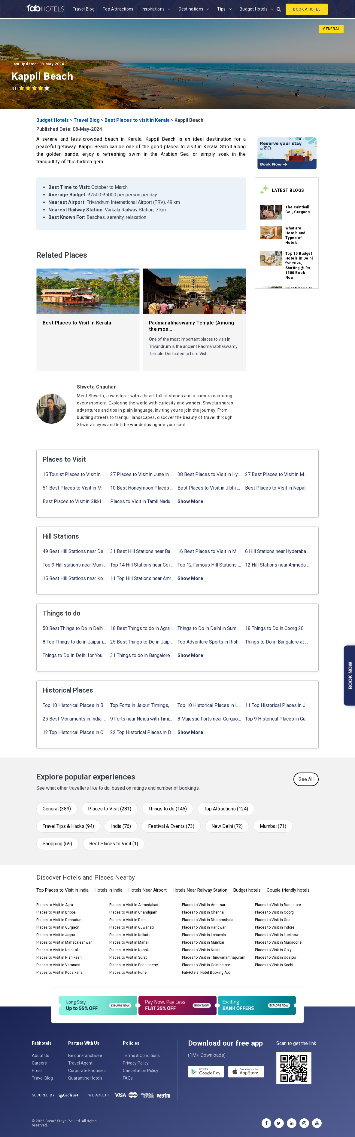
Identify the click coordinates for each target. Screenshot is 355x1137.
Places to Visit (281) (109, 809)
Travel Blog (84, 9)
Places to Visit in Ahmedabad (133, 905)
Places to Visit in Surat (128, 957)
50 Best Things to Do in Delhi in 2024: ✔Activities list (75, 628)
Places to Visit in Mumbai (203, 942)
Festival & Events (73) (171, 826)
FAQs (128, 1078)
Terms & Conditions (141, 1055)
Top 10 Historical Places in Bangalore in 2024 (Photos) (75, 705)
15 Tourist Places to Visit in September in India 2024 (75, 474)
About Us (40, 1055)
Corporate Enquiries (87, 1070)
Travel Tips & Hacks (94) (68, 826)
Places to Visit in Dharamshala (207, 920)
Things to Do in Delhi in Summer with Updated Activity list (209, 628)
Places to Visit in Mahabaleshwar (64, 942)
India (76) (121, 826)
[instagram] (304, 1123)
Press (37, 1070)
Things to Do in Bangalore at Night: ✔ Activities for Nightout (277, 642)
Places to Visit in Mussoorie (278, 942)
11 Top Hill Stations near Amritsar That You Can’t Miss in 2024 (142, 578)
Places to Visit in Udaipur (275, 957)
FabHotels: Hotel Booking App (206, 972)
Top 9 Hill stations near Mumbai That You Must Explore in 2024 (75, 565)
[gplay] (206, 1072)
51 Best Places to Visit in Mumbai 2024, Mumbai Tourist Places (75, 488)
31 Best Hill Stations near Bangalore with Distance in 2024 (142, 551)
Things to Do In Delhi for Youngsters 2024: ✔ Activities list (75, 655)
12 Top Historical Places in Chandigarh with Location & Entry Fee (75, 732)
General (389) (57, 809)
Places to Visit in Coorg (274, 912)
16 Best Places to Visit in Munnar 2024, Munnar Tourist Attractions (209, 551)
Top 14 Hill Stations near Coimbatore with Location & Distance (142, 565)
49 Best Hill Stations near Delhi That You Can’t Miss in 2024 (75, 551)
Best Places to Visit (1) (113, 844)
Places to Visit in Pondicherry (133, 965)
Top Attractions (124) (226, 809)
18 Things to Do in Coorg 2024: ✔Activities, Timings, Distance (277, 628)
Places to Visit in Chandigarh (133, 912)
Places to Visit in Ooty (273, 950)
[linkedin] (291, 1123)
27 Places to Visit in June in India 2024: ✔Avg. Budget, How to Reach (142, 474)
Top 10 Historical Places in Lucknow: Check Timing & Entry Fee (209, 705)
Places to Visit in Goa (272, 920)
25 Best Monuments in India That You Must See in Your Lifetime (75, 719)
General (331, 29)
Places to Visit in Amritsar (203, 905)
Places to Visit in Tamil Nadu (140, 501)
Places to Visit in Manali (129, 942)
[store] (246, 1072)
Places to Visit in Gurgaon (57, 927)
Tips (221, 9)
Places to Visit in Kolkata (129, 935)
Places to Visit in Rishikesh (59, 957)
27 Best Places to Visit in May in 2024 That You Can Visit (277, 474)
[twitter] (279, 1123)
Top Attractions (118, 9)
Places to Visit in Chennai (203, 912)
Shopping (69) (57, 844)
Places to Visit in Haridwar (204, 927)
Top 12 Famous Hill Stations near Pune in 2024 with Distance (209, 565)
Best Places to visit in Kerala (137, 120)
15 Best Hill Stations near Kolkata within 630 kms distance (75, 578)
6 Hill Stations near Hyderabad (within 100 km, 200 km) (277, 551)
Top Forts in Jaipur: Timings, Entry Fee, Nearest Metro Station (142, 705)
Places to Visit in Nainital (57, 950)
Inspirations (153, 9)
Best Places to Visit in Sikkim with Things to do (75, 501)
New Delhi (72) (227, 826)
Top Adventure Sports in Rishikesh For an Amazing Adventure (209, 642)
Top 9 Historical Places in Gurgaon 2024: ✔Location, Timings (277, 719)
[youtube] (317, 1123)
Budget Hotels (254, 9)
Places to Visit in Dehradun (58, 920)
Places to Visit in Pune (128, 972)
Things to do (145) (167, 809)
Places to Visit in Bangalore (278, 905)
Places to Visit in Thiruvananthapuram (213, 957)
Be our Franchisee (85, 1055)
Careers (39, 1063)
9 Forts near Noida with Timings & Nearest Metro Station (142, 719)
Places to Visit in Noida (201, 950)
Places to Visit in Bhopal (56, 912)
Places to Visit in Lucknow (277, 935)
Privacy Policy (136, 1063)
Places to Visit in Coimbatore (206, 965)
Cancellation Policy (140, 1070)
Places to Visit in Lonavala (204, 935)
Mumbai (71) (273, 826)
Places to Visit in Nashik (129, 950)
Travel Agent (80, 1063)
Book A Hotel (306, 9)
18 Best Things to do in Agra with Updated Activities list (142, 628)
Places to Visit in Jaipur (55, 935)
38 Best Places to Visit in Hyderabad (209, 474)
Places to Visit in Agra (54, 905)
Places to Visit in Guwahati (131, 927)
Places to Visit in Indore (274, 927)
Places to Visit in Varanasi (58, 965)
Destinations (191, 9)
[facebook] (266, 1123)
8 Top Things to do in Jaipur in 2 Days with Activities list (75, 642)
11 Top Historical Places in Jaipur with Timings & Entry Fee (277, 705)
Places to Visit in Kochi (274, 965)
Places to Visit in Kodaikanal (59, 972)
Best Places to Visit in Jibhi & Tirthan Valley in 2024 (209, 488)
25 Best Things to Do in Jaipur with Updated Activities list (142, 642)
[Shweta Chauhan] (161, 387)
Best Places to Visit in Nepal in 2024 (277, 488)
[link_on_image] (271, 212)
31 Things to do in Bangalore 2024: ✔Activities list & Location (142, 655)
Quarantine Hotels (85, 1078)
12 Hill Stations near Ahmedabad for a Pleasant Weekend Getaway (277, 565)
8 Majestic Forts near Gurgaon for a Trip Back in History (209, 719)
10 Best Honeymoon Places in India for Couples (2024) (142, 488)
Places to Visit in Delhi (128, 920)
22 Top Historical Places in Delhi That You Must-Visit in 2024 (142, 732)
